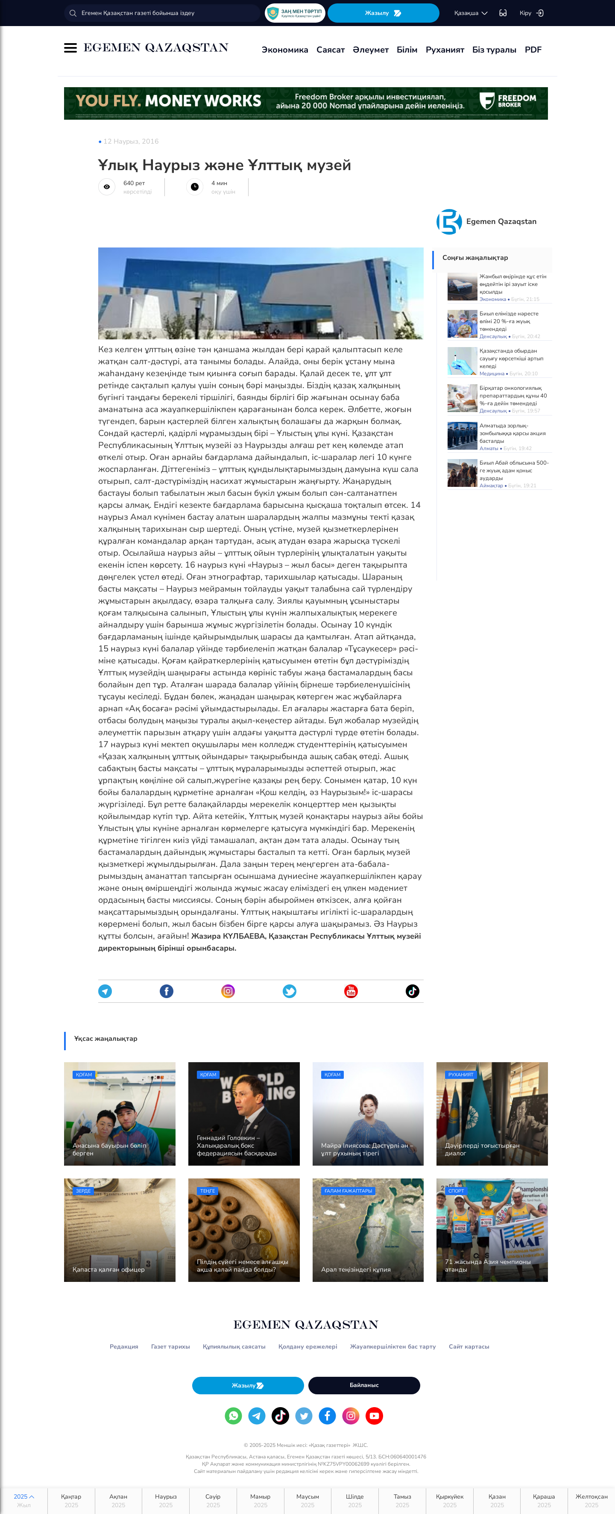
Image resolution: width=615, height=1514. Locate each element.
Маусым (308, 1501)
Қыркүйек (449, 1501)
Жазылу (383, 13)
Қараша (544, 1501)
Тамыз (402, 1501)
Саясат (330, 50)
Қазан (497, 1501)
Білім (407, 50)
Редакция (124, 1347)
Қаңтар (71, 1501)
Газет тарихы (170, 1347)
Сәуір (213, 1501)
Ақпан (119, 1501)
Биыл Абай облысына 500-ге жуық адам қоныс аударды (514, 470)
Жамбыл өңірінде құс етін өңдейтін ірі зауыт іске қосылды (513, 284)
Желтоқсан (591, 1501)
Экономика (285, 50)
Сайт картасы (469, 1347)
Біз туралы (494, 50)
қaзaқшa (471, 13)
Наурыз (165, 1501)
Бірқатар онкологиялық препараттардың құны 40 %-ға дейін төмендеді (513, 395)
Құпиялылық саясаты (234, 1347)
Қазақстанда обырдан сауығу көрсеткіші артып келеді (512, 358)
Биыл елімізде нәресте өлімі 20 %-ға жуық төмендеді (509, 321)
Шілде (355, 1501)
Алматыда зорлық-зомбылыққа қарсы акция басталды (513, 433)
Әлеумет (371, 50)
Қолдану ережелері (307, 1347)
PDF (533, 50)
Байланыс (364, 1385)
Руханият (445, 50)
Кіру (532, 13)
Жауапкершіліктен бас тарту (393, 1347)
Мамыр (260, 1501)
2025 (24, 1501)
